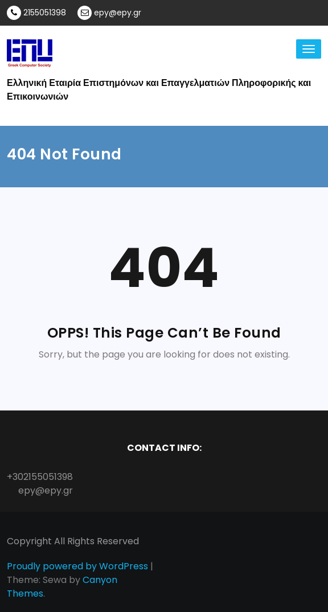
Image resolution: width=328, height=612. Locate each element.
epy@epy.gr (109, 13)
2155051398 (36, 13)
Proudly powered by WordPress (77, 566)
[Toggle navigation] (308, 49)
